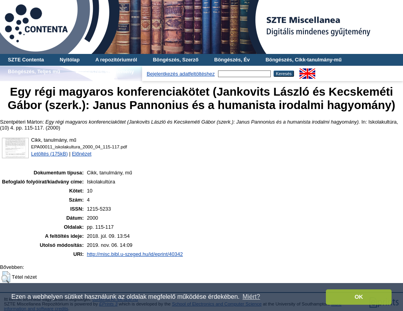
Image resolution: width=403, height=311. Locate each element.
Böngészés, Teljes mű (34, 71)
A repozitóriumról (116, 60)
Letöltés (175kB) (49, 154)
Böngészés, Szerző (175, 60)
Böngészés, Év (232, 60)
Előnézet (82, 154)
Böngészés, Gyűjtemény (105, 71)
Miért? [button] (251, 296)
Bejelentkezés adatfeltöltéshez (181, 74)
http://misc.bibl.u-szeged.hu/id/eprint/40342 (135, 254)
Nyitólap (69, 60)
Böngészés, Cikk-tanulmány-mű (304, 60)
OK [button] (359, 297)
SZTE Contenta (26, 60)
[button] (5, 277)
